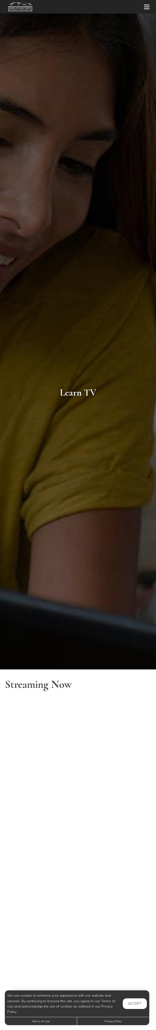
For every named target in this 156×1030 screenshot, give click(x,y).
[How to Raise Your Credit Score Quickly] (78, 774)
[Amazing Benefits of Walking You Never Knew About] (78, 723)
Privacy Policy (113, 1021)
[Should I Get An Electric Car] (78, 825)
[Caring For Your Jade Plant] (78, 977)
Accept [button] (135, 1003)
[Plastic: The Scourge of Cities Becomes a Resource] (78, 926)
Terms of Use (41, 1021)
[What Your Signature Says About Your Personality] (78, 875)
